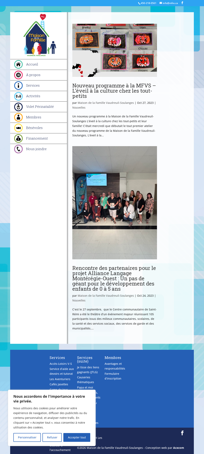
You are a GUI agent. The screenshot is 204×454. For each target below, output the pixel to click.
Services (33, 85)
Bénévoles (34, 127)
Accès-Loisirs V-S (61, 364)
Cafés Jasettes (59, 384)
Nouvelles (78, 107)
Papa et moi (85, 387)
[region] (52, 418)
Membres (33, 117)
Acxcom (178, 448)
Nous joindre (36, 149)
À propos (33, 74)
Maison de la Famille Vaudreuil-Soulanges (106, 103)
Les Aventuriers (60, 379)
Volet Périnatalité (40, 106)
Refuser (52, 437)
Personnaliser (27, 437)
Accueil (32, 64)
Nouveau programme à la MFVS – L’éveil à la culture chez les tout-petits (114, 90)
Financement (37, 138)
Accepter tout (77, 437)
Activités (33, 96)
